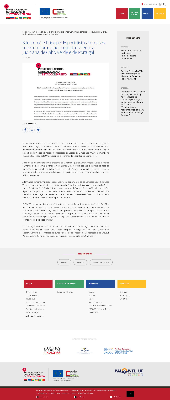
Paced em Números (134, 13)
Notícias (43, 32)
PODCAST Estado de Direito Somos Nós (100, 311)
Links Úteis (124, 299)
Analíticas (81, 397)
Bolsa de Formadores (34, 316)
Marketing (117, 397)
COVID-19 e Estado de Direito (100, 306)
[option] (52, 351)
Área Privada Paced (149, 4)
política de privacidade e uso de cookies (55, 393)
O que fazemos (32, 296)
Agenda (80, 262)
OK (130, 394)
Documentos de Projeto (35, 306)
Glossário (123, 292)
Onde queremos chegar (35, 303)
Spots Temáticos (95, 303)
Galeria (64, 262)
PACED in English (32, 313)
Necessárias (44, 397)
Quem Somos (31, 292)
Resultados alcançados (35, 309)
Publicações (124, 296)
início (24, 32)
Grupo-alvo (30, 299)
